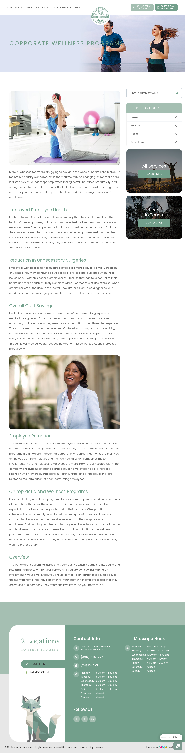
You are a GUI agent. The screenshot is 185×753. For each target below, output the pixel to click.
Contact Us (79, 7)
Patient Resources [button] (61, 7)
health (135, 134)
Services (29, 7)
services (136, 126)
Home (9, 7)
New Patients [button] (43, 7)
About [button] (18, 7)
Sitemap (100, 747)
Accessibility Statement (65, 747)
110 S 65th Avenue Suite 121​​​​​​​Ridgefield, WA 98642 (95, 648)
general (136, 117)
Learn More (154, 174)
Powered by (161, 746)
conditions (138, 143)
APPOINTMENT (166, 7)
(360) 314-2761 (142, 7)
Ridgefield (37, 663)
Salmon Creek (40, 672)
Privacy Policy (86, 747)
